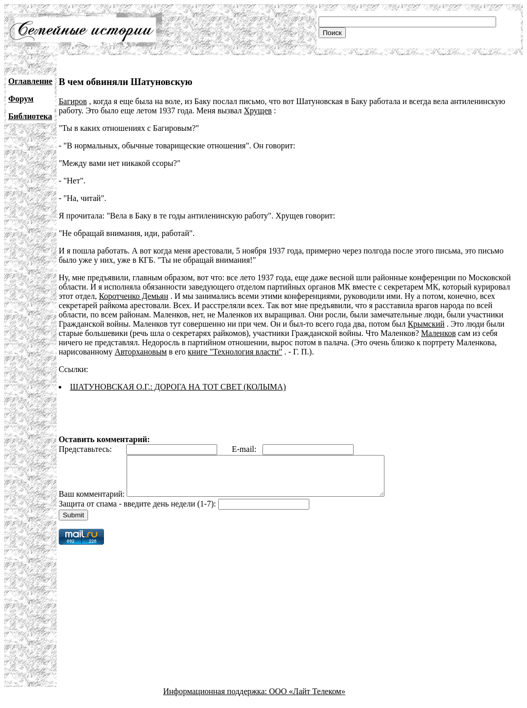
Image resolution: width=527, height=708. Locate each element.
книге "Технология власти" (235, 351)
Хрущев (258, 110)
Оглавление (30, 81)
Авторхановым (141, 351)
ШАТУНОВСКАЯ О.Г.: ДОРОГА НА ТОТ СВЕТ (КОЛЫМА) (178, 386)
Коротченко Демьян (133, 296)
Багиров (73, 101)
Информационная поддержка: (216, 699)
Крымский (426, 323)
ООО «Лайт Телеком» (307, 699)
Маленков (438, 333)
